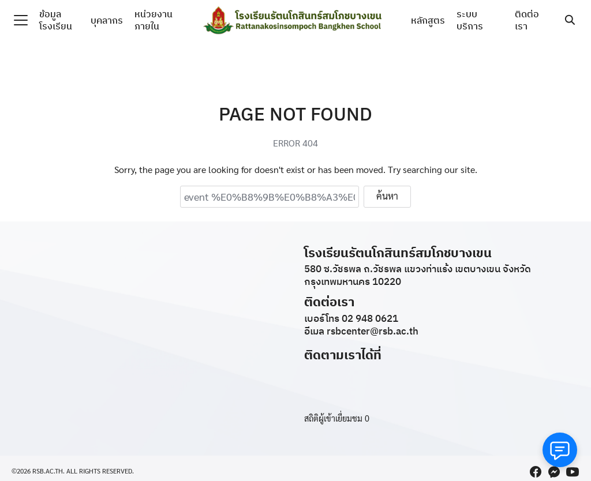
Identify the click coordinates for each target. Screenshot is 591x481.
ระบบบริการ (470, 20)
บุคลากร (107, 20)
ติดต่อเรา (527, 20)
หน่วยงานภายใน (153, 20)
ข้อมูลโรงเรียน (55, 20)
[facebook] (536, 472)
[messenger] (554, 472)
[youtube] (572, 472)
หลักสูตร (428, 20)
